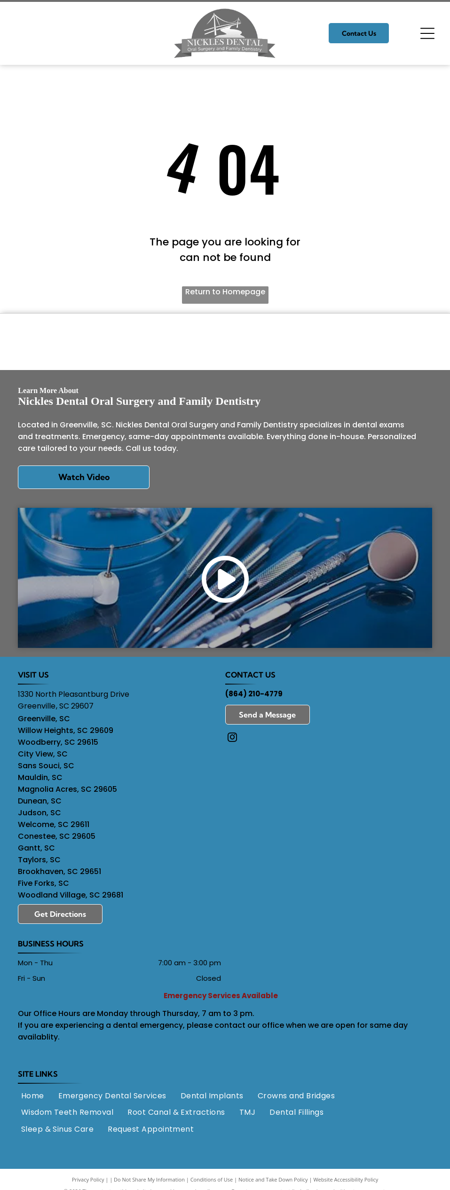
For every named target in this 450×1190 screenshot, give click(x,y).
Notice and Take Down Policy (273, 1179)
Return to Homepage (225, 291)
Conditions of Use (211, 1179)
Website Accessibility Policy (345, 1179)
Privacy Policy (88, 1179)
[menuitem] (32, 1096)
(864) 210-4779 (254, 694)
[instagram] (232, 738)
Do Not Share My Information (149, 1179)
